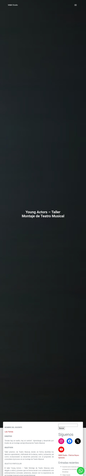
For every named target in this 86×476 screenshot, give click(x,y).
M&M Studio (13, 5)
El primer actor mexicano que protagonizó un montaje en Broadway (70, 469)
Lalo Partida (9, 432)
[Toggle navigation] (75, 5)
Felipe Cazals (66, 475)
